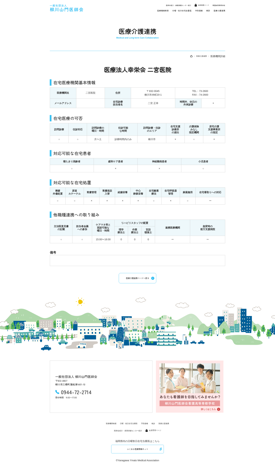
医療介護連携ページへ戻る (137, 279)
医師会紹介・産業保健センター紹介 (166, 5)
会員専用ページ (197, 5)
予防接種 (192, 10)
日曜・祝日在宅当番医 (170, 10)
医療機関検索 (145, 10)
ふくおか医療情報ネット (137, 451)
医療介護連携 (217, 10)
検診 (203, 10)
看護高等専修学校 (216, 5)
